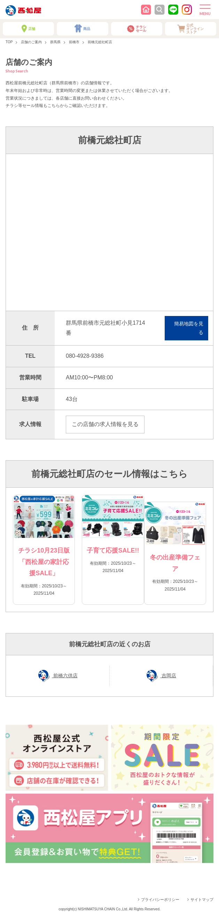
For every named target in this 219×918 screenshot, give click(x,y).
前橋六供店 (65, 675)
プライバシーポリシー (160, 899)
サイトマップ (201, 899)
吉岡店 (168, 675)
